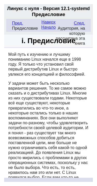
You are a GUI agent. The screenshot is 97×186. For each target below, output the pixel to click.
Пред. (17, 23)
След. (79, 23)
